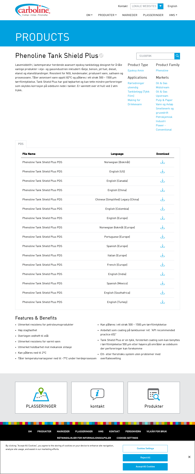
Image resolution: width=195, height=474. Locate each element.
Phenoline (162, 70)
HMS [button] (172, 15)
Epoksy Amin (136, 70)
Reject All (145, 460)
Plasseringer (153, 15)
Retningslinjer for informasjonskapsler (84, 438)
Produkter (44, 431)
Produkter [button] (106, 15)
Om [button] (88, 15)
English (172, 6)
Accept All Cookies (145, 469)
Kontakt (123, 6)
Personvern (133, 431)
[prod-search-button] (177, 56)
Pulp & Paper (164, 100)
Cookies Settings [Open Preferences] (127, 438)
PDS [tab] (20, 144)
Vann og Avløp (164, 104)
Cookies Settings (145, 451)
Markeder (129, 15)
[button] (146, 6)
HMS (100, 431)
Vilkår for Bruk (157, 431)
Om (30, 431)
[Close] (189, 459)
